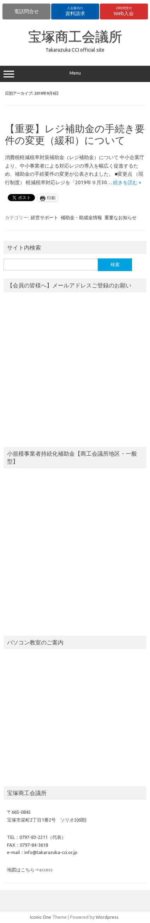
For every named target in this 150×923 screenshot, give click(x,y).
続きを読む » (127, 182)
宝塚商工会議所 (75, 36)
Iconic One (40, 917)
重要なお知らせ (120, 217)
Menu (75, 73)
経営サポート (44, 217)
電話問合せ (26, 11)
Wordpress (107, 917)
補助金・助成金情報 (81, 217)
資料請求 (75, 11)
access (46, 869)
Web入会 (124, 11)
